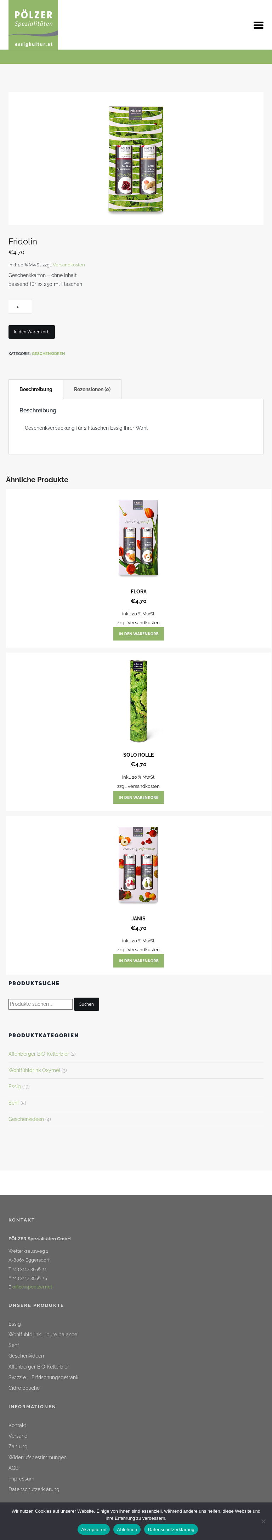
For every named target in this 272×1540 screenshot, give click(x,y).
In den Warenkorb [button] (139, 633)
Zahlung (18, 1446)
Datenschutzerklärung (34, 1489)
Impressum (21, 1479)
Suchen (86, 1004)
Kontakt (17, 1425)
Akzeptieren (93, 1529)
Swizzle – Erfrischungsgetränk (43, 1377)
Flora (139, 591)
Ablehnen (127, 1529)
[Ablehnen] (263, 1520)
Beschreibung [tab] (35, 389)
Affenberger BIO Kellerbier (38, 1054)
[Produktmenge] (20, 307)
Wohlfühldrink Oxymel (34, 1070)
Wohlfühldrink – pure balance (42, 1334)
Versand (18, 1436)
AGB (13, 1468)
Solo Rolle (138, 755)
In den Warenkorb (32, 332)
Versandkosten (69, 264)
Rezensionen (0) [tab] (92, 389)
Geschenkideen (48, 353)
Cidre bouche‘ (24, 1388)
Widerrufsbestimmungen (37, 1457)
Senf (13, 1103)
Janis (138, 918)
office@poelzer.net (32, 1287)
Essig (14, 1086)
